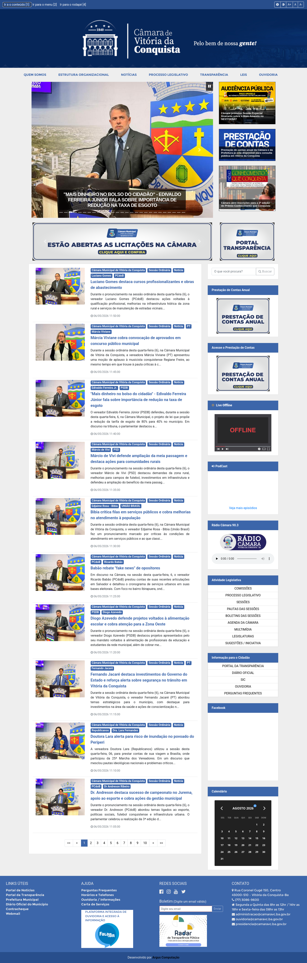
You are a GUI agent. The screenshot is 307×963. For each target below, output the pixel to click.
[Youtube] (176, 891)
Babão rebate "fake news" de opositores (125, 568)
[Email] (185, 909)
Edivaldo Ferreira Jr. (104, 387)
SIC (243, 680)
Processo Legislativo (168, 75)
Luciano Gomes (101, 275)
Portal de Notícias (20, 890)
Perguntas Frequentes (243, 693)
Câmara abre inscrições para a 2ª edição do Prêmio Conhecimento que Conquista (245, 204)
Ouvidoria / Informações (100, 899)
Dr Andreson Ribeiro (117, 786)
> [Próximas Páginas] (153, 843)
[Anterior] (221, 808)
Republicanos (100, 730)
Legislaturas (243, 636)
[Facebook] (162, 891)
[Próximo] (264, 808)
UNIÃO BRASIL (131, 506)
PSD (116, 449)
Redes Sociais (173, 883)
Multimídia (243, 629)
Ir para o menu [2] (45, 4)
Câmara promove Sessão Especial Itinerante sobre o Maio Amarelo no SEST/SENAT (242, 116)
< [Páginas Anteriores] (77, 843)
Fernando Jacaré (102, 668)
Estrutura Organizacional (83, 75)
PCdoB (119, 275)
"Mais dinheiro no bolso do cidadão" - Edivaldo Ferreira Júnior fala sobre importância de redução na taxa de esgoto (138, 399)
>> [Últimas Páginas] (161, 843)
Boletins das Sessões (243, 616)
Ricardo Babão (113, 562)
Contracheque (17, 909)
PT (189, 326)
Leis (243, 75)
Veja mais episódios (243, 508)
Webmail (13, 914)
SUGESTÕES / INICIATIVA (243, 643)
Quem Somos (35, 75)
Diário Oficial (243, 673)
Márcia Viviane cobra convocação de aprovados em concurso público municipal (122, 202)
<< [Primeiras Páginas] (68, 843)
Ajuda (87, 883)
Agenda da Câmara (243, 622)
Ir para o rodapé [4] (73, 4)
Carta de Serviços (95, 904)
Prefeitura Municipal (22, 899)
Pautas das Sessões (243, 609)
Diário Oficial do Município (27, 904)
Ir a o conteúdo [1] (17, 4)
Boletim (166, 901)
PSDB (124, 387)
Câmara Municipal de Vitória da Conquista (118, 270)
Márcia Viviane (101, 331)
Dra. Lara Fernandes (125, 730)
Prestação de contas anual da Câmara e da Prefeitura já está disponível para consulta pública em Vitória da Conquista (247, 152)
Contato (240, 883)
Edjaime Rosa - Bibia (105, 506)
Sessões (243, 602)
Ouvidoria (268, 75)
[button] (45, 150)
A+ (289, 4)
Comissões (243, 588)
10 (145, 843)
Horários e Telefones (97, 895)
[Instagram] (169, 891)
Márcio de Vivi (101, 449)
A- (301, 4)
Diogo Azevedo (112, 612)
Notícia (178, 270)
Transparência (214, 75)
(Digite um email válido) (189, 901)
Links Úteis (17, 883)
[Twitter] (183, 891)
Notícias (129, 75)
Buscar (265, 271)
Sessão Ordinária (159, 270)
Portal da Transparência (243, 666)
